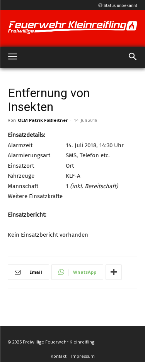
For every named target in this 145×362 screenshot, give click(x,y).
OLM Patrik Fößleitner (43, 120)
